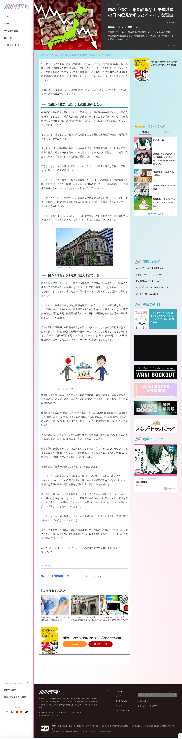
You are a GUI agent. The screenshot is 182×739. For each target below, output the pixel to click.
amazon (74, 644)
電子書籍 (157, 268)
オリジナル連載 (11, 31)
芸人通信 (141, 281)
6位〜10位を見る (155, 213)
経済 (97, 576)
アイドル (142, 294)
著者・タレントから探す (15, 697)
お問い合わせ (76, 712)
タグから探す (10, 690)
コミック (8, 38)
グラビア (8, 23)
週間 (166, 132)
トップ (41, 55)
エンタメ (8, 16)
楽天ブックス (100, 644)
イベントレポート (12, 45)
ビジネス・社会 (52, 55)
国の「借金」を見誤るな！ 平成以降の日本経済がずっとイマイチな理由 (86, 55)
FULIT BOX (161, 287)
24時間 (145, 132)
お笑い (154, 281)
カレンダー (142, 268)
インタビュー (144, 287)
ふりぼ (154, 294)
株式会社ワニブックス (47, 712)
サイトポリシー (63, 712)
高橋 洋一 (171, 22)
